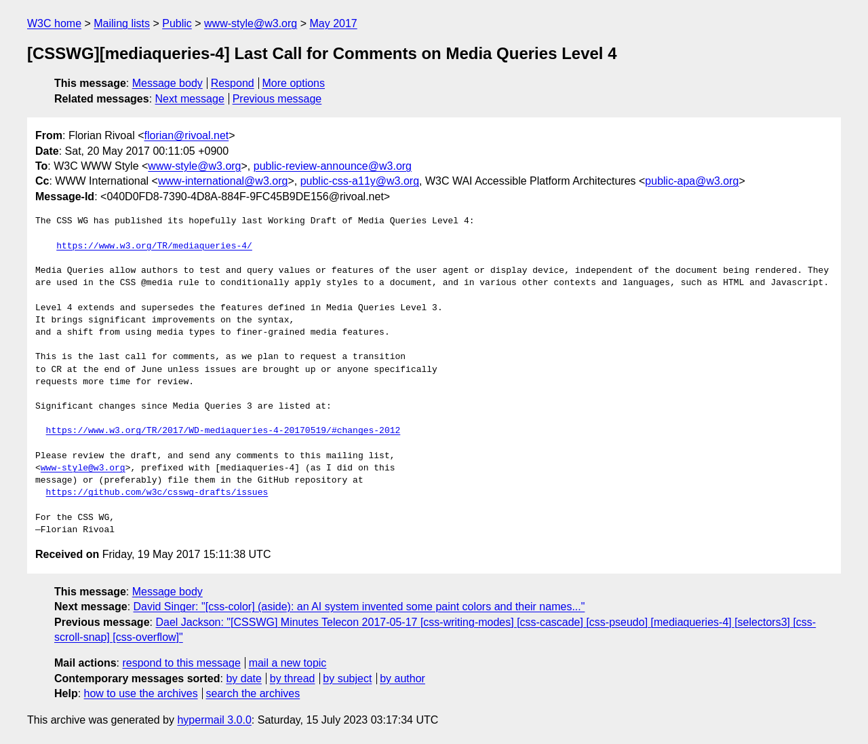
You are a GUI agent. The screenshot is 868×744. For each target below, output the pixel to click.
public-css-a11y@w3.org (359, 181)
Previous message (277, 99)
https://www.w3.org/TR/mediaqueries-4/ (154, 246)
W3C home (54, 23)
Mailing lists (122, 23)
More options (294, 83)
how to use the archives (141, 693)
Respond (232, 83)
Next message (189, 99)
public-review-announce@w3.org (333, 166)
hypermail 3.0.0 (214, 720)
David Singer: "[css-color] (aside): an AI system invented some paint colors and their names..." (359, 606)
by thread (292, 678)
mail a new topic (288, 663)
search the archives (253, 693)
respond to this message (181, 663)
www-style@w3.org (250, 23)
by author (402, 678)
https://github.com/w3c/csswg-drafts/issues (157, 493)
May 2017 (333, 23)
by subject (347, 678)
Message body (167, 83)
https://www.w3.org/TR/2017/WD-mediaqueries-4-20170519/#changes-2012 (223, 431)
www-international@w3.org (223, 181)
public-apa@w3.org (691, 181)
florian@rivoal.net (186, 135)
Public (177, 23)
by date (243, 678)
